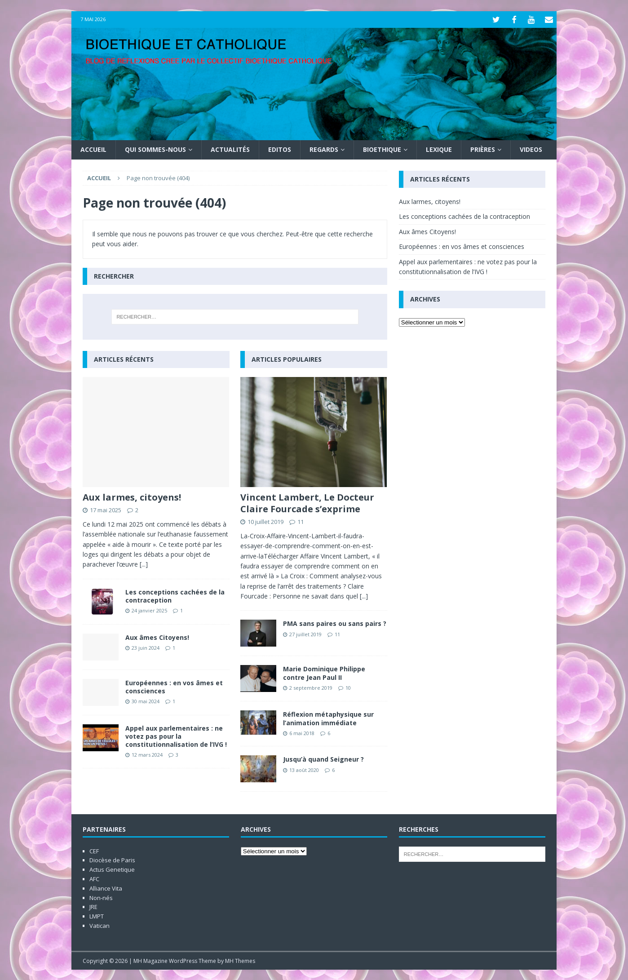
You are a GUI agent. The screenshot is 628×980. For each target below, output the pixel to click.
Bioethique (382, 148)
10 (348, 686)
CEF (94, 850)
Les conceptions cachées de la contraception (175, 594)
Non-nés (101, 896)
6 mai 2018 (301, 731)
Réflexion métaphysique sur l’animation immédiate (328, 717)
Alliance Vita (105, 887)
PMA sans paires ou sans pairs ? (334, 622)
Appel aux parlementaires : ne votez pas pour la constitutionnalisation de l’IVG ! (176, 735)
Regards (324, 148)
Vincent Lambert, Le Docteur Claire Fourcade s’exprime (307, 502)
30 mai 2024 (145, 700)
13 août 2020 (304, 768)
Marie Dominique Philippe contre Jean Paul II (324, 672)
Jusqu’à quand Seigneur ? (323, 758)
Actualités (230, 148)
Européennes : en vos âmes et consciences (174, 685)
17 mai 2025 (105, 509)
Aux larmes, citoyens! (132, 496)
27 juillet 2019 (305, 633)
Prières (482, 148)
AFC (94, 878)
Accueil (93, 148)
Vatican (99, 925)
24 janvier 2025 (149, 609)
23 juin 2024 (145, 646)
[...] (144, 563)
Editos (279, 148)
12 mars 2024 (147, 753)
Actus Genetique (112, 869)
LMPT (96, 915)
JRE (93, 906)
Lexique (439, 148)
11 (300, 521)
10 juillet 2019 (265, 521)
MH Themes (240, 959)
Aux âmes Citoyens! (157, 636)
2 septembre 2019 (310, 686)
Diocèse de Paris (112, 859)
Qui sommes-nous (155, 148)
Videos (531, 148)
